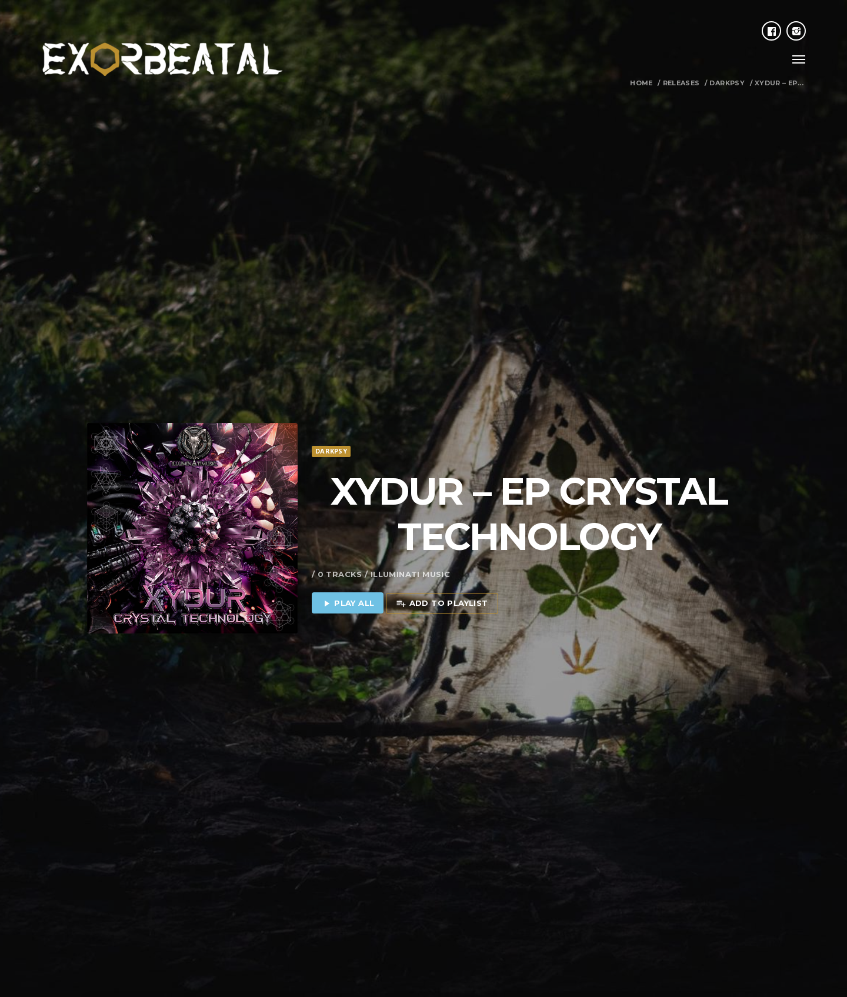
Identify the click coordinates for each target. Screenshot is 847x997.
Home (641, 83)
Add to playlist (442, 578)
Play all (348, 578)
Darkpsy (727, 83)
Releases (681, 83)
